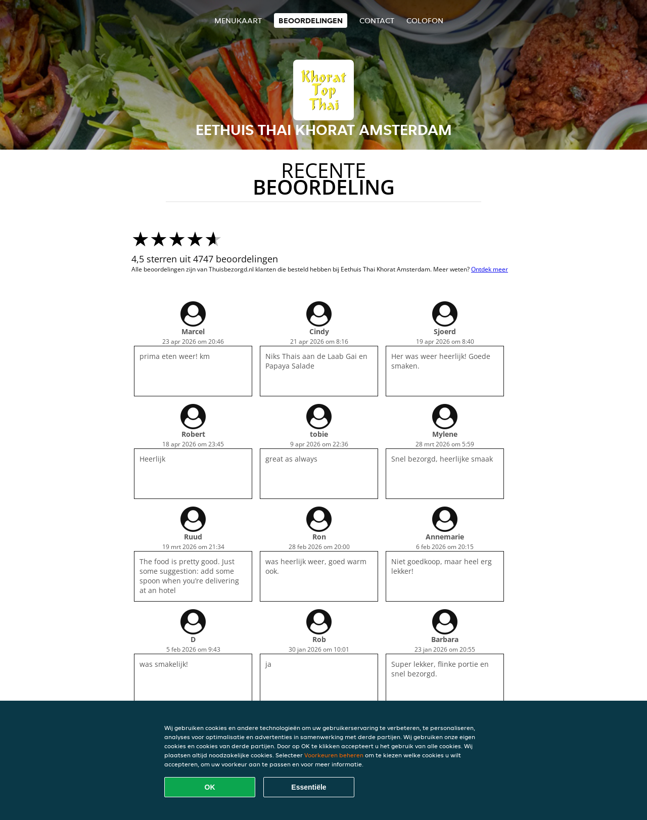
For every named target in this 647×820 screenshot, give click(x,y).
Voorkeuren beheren (333, 755)
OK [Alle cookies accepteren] (210, 787)
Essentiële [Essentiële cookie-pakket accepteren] (308, 787)
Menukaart (238, 20)
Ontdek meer (489, 269)
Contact (376, 20)
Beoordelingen (311, 20)
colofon (424, 20)
